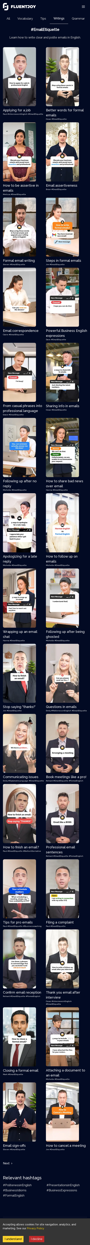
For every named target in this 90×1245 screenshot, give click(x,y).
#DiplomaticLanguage (18, 781)
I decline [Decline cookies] (36, 1239)
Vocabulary (25, 18)
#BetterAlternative (32, 851)
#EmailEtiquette (35, 114)
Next (8, 1163)
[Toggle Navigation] (83, 6)
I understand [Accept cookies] (13, 1239)
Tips (43, 18)
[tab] (8, 18)
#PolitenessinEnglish (61, 711)
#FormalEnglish (76, 781)
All (8, 18)
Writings (58, 18)
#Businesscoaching (32, 926)
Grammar (78, 18)
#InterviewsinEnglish (18, 114)
